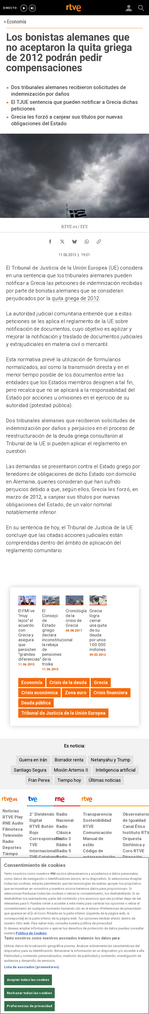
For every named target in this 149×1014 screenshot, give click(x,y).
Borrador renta (69, 759)
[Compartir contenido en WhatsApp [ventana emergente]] (87, 240)
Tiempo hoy (69, 780)
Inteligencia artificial (116, 770)
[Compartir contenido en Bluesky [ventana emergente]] (74, 240)
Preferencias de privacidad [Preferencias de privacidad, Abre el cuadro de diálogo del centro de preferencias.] (29, 1006)
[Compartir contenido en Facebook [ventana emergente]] (50, 240)
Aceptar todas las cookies (28, 980)
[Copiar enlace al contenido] (99, 240)
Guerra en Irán (33, 759)
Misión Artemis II (71, 770)
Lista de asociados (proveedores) (31, 967)
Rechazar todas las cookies (29, 993)
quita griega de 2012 (75, 298)
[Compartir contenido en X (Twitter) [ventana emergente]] (62, 240)
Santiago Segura (30, 770)
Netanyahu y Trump (110, 759)
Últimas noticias (105, 780)
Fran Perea (39, 780)
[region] (74, 935)
